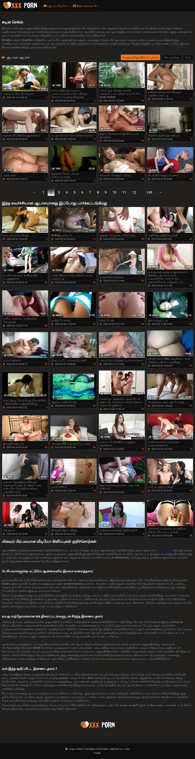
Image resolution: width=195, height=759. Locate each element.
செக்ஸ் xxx (165, 550)
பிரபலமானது (171, 57)
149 (149, 192)
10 (114, 192)
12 (134, 192)
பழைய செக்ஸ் (75, 749)
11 (124, 192)
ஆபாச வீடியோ (56, 6)
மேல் (188, 57)
